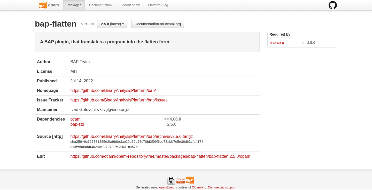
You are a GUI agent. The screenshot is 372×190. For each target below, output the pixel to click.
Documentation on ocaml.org (158, 24)
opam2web (166, 187)
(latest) (112, 24)
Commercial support (221, 187)
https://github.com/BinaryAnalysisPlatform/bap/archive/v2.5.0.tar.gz (131, 136)
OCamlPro (199, 187)
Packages (74, 5)
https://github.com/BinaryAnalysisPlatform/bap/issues (118, 100)
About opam (131, 5)
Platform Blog (158, 5)
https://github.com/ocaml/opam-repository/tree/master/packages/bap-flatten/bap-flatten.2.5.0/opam (160, 156)
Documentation (101, 5)
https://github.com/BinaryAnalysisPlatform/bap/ (113, 90)
